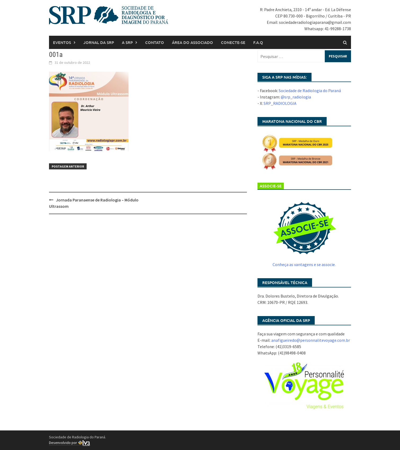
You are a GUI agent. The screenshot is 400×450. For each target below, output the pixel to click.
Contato (154, 42)
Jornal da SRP (98, 42)
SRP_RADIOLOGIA (280, 103)
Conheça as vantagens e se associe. (304, 264)
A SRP (127, 42)
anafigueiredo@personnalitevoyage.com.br (310, 340)
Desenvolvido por (70, 442)
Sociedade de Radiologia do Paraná (310, 90)
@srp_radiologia (296, 97)
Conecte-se (233, 42)
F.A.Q (258, 42)
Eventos (62, 42)
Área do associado (192, 42)
